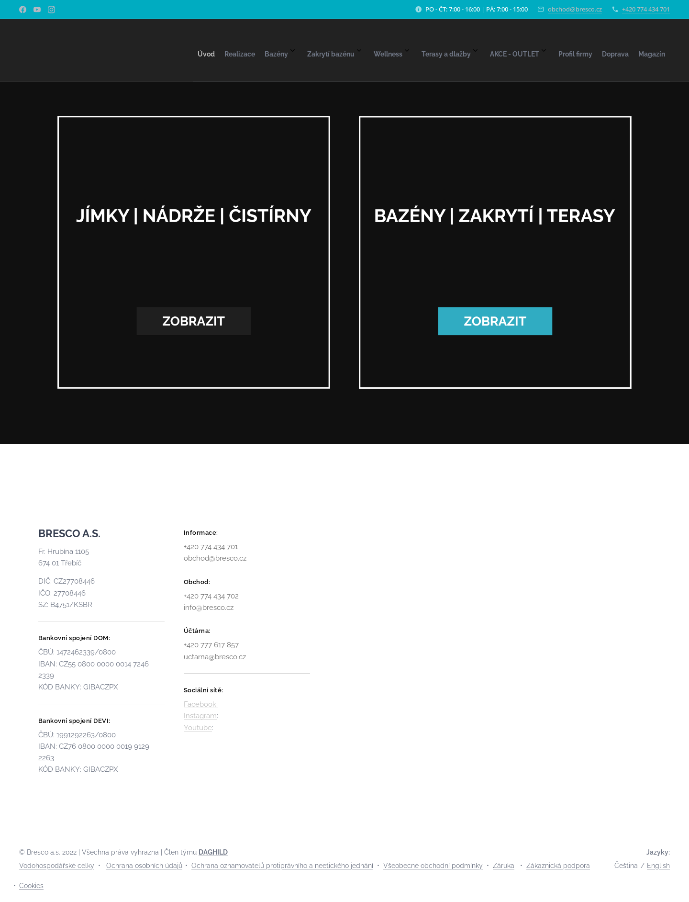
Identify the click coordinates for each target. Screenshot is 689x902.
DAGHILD (213, 852)
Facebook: (201, 704)
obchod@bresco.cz (575, 9)
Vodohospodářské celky (56, 865)
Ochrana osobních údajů (144, 865)
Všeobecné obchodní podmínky (433, 865)
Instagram (200, 715)
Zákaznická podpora (558, 865)
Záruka (503, 865)
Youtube (198, 727)
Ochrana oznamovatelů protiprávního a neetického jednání (282, 865)
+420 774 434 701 (646, 9)
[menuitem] (472, 50)
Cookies (31, 886)
